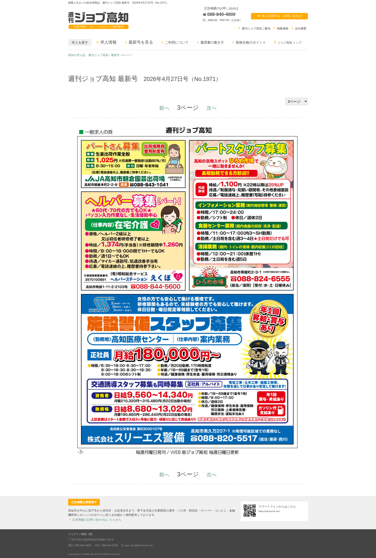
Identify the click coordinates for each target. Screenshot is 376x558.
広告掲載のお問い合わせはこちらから (94, 519)
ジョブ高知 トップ (287, 42)
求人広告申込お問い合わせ (279, 16)
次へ (211, 108)
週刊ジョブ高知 (98, 18)
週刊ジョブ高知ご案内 (253, 28)
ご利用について (174, 42)
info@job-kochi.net (141, 545)
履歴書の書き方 (210, 42)
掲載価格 (280, 28)
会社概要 (298, 28)
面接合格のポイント (248, 42)
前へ (164, 108)
